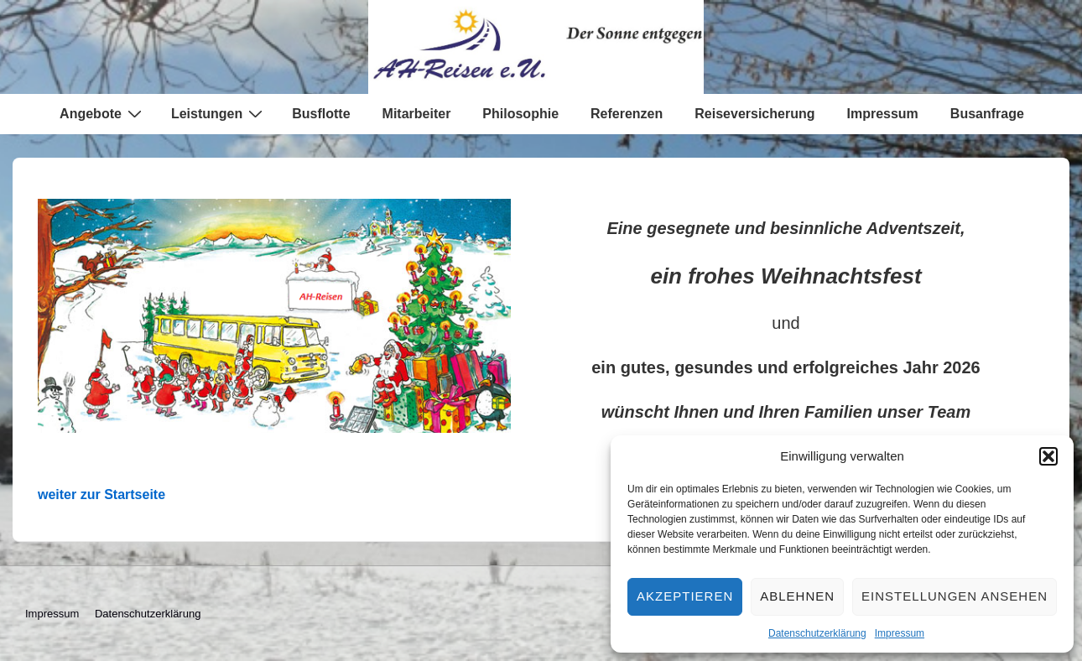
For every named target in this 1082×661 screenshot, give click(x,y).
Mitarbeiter (416, 114)
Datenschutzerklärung (817, 633)
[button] (1048, 456)
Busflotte (321, 114)
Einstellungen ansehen (954, 596)
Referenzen (626, 114)
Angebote (103, 113)
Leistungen (219, 113)
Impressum (899, 633)
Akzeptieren (685, 596)
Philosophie (520, 114)
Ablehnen (797, 596)
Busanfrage (987, 114)
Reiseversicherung (754, 114)
